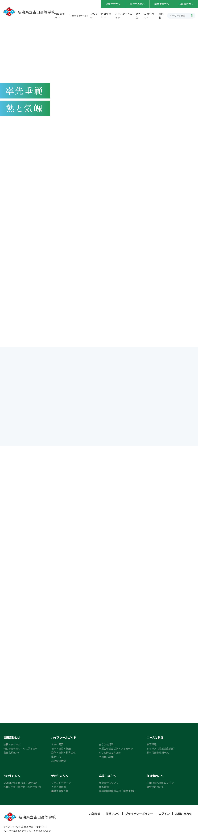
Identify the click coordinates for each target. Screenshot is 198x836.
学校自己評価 (106, 758)
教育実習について (108, 783)
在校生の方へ (137, 4)
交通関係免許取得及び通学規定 (20, 783)
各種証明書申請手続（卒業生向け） (118, 792)
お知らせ (94, 814)
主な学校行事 (106, 745)
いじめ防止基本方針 (110, 753)
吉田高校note (11, 753)
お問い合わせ (183, 814)
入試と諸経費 (58, 788)
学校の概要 (57, 745)
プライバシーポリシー (139, 814)
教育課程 (151, 745)
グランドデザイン (61, 783)
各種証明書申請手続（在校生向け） (22, 788)
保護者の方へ (186, 4)
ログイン (164, 814)
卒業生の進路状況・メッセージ (116, 749)
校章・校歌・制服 (61, 749)
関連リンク (113, 814)
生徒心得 (56, 758)
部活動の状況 (58, 762)
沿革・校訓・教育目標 (63, 753)
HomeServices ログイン (160, 783)
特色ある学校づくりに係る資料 (20, 749)
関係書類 (104, 788)
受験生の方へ (113, 4)
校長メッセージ (11, 745)
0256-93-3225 (17, 832)
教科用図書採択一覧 (158, 753)
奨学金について (155, 788)
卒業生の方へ (161, 4)
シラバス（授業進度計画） (161, 749)
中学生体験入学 (59, 792)
